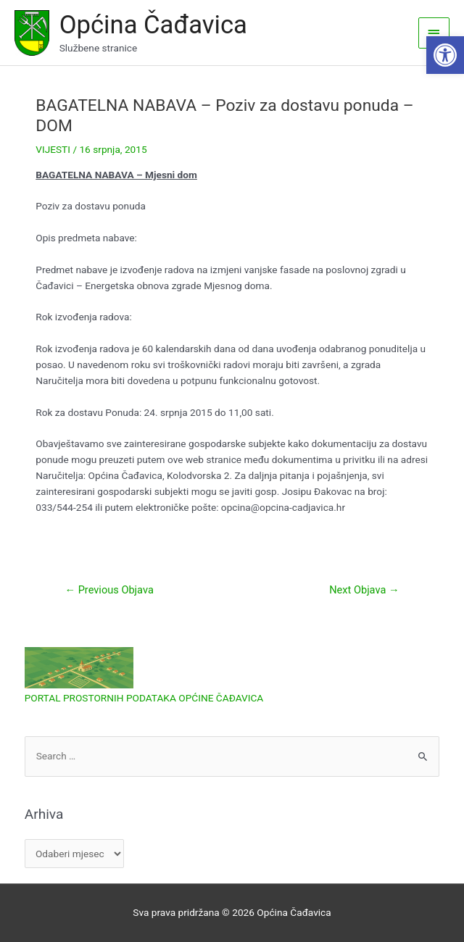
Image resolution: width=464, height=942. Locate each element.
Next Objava (364, 589)
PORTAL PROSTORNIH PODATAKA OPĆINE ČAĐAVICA (144, 698)
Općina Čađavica (153, 24)
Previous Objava (109, 589)
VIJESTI (53, 149)
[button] (445, 55)
